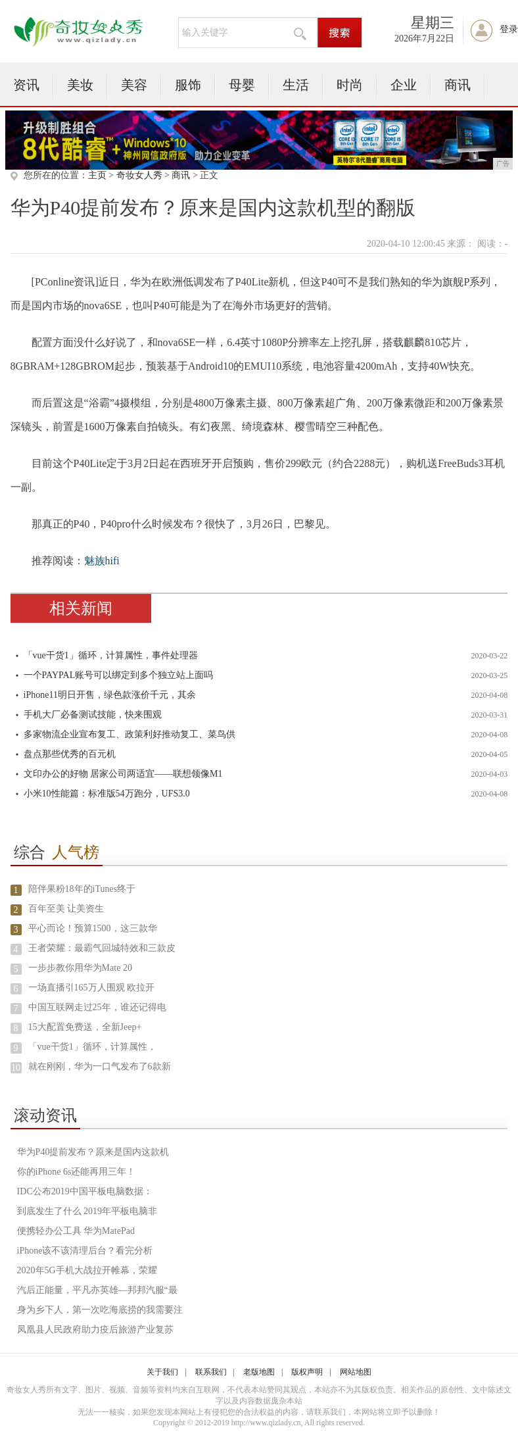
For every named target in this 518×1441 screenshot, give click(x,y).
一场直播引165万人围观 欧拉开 (91, 987)
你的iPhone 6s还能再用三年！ (76, 1172)
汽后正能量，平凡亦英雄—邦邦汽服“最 (97, 1290)
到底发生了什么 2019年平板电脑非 (87, 1211)
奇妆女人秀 (139, 175)
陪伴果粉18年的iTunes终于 (82, 889)
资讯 (26, 85)
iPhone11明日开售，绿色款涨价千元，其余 (110, 695)
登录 (509, 29)
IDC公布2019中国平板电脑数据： (85, 1191)
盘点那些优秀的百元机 (70, 754)
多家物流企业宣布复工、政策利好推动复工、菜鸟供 (129, 734)
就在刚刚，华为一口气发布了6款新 (99, 1066)
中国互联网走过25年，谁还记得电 (97, 1007)
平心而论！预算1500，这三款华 (92, 928)
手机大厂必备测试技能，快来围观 (93, 715)
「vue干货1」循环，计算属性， (92, 1047)
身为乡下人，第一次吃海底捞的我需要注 (100, 1310)
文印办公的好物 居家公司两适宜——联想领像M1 (123, 774)
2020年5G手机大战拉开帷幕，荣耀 (87, 1270)
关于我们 (162, 1372)
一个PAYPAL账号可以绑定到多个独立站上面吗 (119, 675)
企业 (403, 85)
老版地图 (259, 1372)
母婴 (242, 85)
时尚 (350, 85)
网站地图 (355, 1372)
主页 (97, 175)
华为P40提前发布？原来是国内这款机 (93, 1152)
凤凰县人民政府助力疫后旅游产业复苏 (95, 1329)
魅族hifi (102, 560)
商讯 (457, 85)
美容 (134, 85)
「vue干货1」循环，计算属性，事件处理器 (111, 655)
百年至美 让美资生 (66, 909)
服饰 (188, 85)
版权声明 (307, 1372)
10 (15, 1068)
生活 (296, 85)
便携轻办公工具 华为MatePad (76, 1231)
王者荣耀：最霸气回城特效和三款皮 (102, 948)
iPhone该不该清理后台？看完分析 (85, 1251)
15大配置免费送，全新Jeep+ (85, 1027)
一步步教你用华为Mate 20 (80, 968)
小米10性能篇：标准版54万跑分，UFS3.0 (107, 793)
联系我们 (211, 1372)
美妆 (80, 85)
